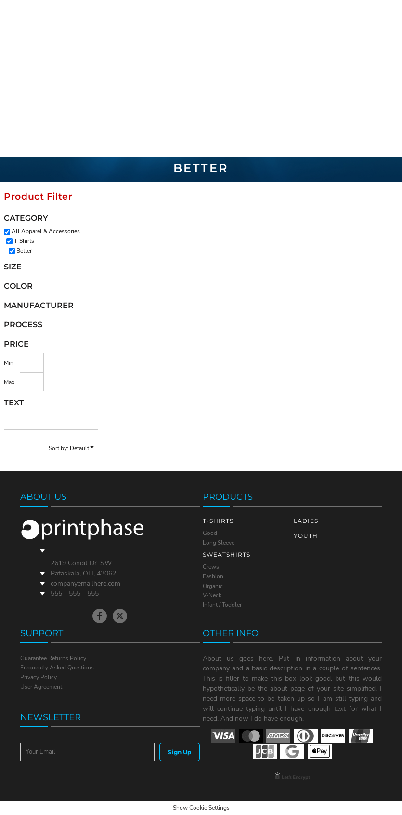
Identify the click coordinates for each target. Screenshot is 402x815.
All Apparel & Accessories (46, 231)
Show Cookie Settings (201, 808)
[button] (384, 78)
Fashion (213, 576)
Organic (213, 586)
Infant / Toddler (222, 605)
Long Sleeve (218, 543)
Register (359, 78)
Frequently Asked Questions (57, 667)
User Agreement (41, 687)
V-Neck (212, 595)
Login (329, 78)
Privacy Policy (38, 677)
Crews (211, 567)
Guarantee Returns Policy (53, 658)
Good (210, 533)
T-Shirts (24, 241)
